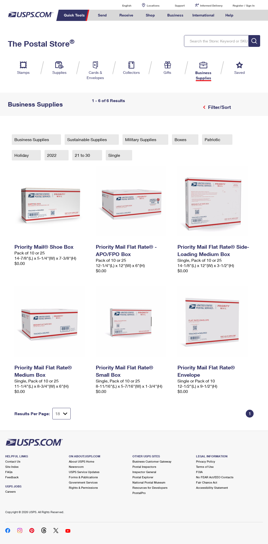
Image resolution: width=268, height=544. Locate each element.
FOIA (199, 472)
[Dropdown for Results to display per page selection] (61, 413)
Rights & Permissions (83, 487)
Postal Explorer (142, 477)
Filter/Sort (219, 107)
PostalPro (139, 493)
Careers (10, 491)
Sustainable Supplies (87, 139)
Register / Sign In (244, 5)
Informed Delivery (211, 5)
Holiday (22, 155)
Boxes (181, 139)
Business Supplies (32, 139)
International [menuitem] (203, 15)
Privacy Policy (205, 461)
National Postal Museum (148, 482)
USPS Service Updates (84, 472)
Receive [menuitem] (126, 15)
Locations (153, 5)
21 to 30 (83, 155)
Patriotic (213, 139)
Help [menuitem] (229, 15)
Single (114, 155)
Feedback (12, 477)
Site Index (12, 466)
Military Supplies (141, 139)
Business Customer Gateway (151, 461)
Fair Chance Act (206, 482)
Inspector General (144, 472)
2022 (52, 155)
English (121, 5)
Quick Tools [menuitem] (74, 15)
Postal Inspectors (144, 466)
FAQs (9, 472)
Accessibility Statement (212, 487)
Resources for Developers (150, 487)
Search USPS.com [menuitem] (246, 15)
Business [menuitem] (175, 15)
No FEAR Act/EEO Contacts (214, 477)
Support (180, 5)
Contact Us (12, 461)
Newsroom (76, 466)
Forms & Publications (83, 477)
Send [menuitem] (102, 15)
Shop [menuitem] (150, 15)
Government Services (83, 482)
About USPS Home (81, 461)
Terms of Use (205, 466)
